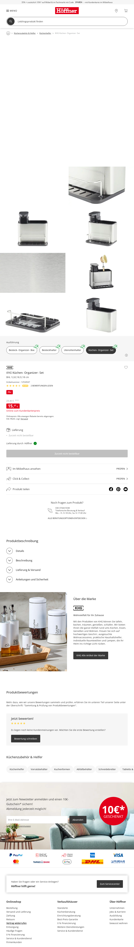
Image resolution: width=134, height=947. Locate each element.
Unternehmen (117, 907)
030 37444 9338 (62, 508)
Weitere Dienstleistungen (70, 926)
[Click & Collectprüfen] (67, 479)
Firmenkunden (14, 942)
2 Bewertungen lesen (42, 386)
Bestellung (12, 907)
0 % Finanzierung (15, 934)
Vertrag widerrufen (16, 923)
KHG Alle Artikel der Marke (91, 655)
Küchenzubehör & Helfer (24, 757)
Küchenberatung (66, 911)
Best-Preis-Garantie (67, 919)
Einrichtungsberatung (69, 915)
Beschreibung (24, 560)
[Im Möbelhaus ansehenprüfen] (67, 469)
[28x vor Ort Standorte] (116, 11)
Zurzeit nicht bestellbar (67, 453)
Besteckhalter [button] (50, 349)
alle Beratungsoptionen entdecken (66, 518)
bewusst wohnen (119, 923)
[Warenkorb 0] (126, 11)
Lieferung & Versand (28, 570)
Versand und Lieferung (18, 911)
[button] (10, 11)
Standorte (62, 907)
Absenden (78, 819)
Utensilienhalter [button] (74, 349)
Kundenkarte (116, 919)
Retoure (10, 919)
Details (20, 551)
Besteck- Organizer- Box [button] (23, 349)
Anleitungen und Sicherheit (32, 579)
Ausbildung (116, 915)
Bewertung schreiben (25, 738)
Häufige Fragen (14, 930)
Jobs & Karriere (118, 911)
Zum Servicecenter (110, 883)
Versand (24, 419)
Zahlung (10, 915)
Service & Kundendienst (19, 938)
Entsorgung (12, 926)
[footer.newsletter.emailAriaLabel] (37, 819)
